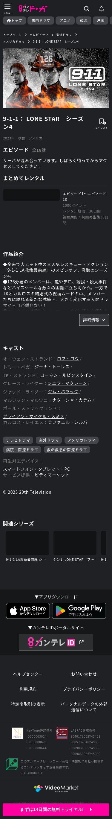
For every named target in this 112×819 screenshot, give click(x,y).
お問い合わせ (84, 674)
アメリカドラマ (81, 440)
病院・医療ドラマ (22, 449)
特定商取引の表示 (28, 704)
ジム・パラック (63, 391)
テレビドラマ (18, 440)
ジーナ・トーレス (52, 367)
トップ (14, 20)
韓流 (84, 20)
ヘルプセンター (28, 674)
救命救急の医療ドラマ (67, 449)
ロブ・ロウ (68, 358)
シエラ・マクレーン (67, 383)
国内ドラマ (40, 20)
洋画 (100, 20)
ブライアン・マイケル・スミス (33, 416)
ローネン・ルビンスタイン (66, 375)
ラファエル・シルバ (68, 422)
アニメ (65, 20)
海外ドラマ (49, 440)
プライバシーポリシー (84, 689)
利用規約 (27, 689)
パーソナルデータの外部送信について (84, 707)
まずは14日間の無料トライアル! (56, 809)
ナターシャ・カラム (72, 400)
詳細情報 (94, 320)
